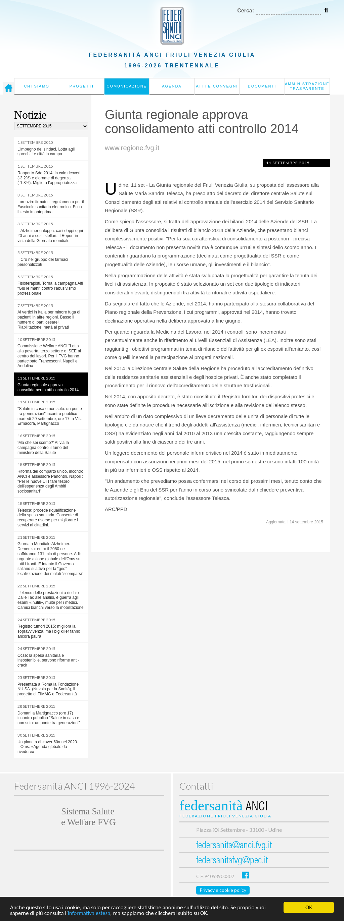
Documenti (262, 86)
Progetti (82, 86)
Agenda (171, 86)
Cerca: (245, 10)
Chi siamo (36, 86)
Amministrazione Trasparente (307, 86)
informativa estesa (89, 913)
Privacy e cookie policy (223, 890)
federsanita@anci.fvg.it (234, 846)
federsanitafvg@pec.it (232, 861)
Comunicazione (126, 86)
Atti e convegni (217, 86)
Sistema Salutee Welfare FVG (88, 816)
